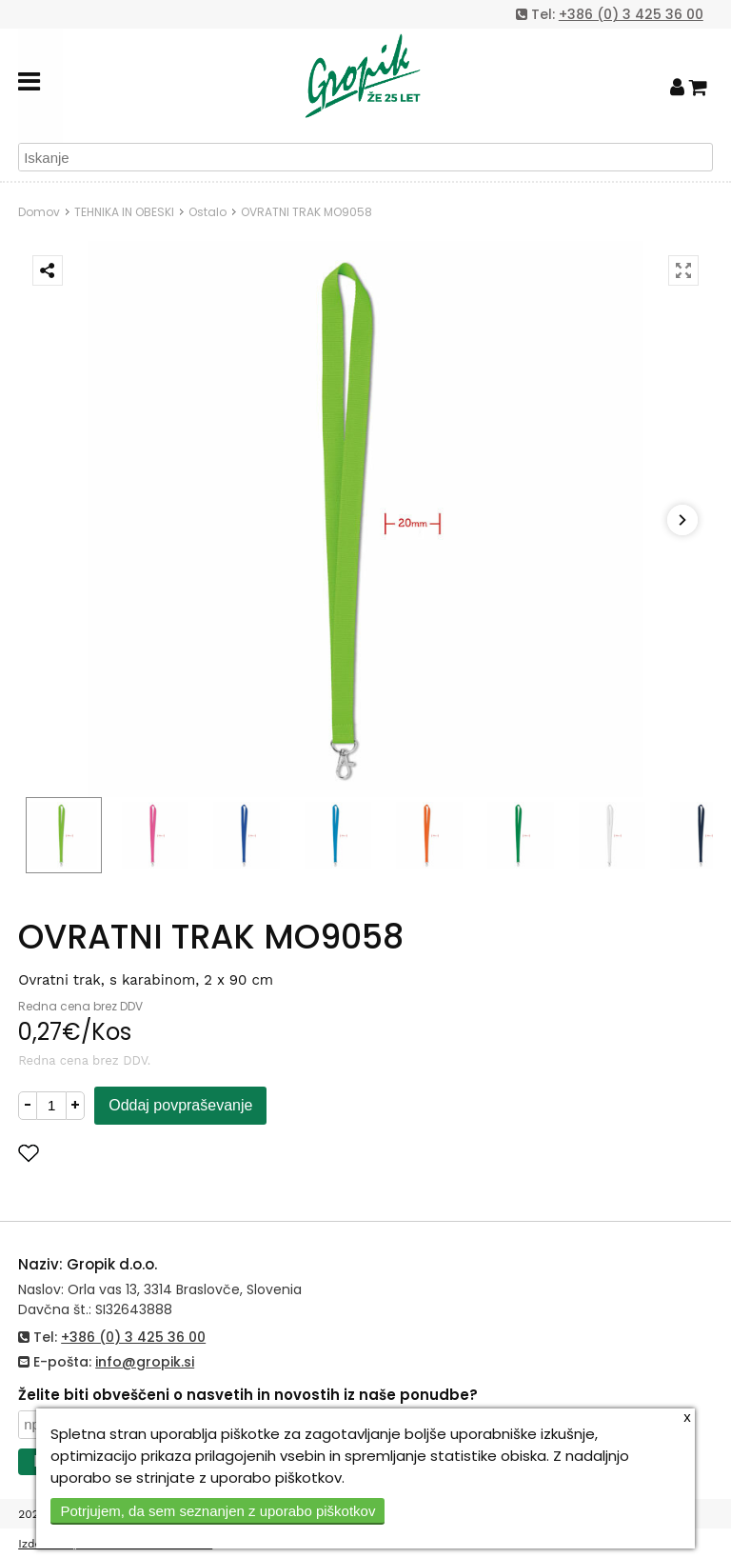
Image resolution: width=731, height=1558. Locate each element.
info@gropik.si (144, 1361)
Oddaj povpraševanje (180, 1105)
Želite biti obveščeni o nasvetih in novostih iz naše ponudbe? (248, 1395)
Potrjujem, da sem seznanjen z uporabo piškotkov (217, 1511)
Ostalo (207, 212)
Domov (39, 212)
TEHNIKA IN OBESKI (124, 212)
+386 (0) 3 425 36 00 (631, 14)
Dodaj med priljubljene (122, 1153)
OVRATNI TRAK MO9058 (306, 212)
